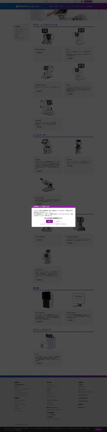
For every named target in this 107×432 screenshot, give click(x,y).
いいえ (57, 221)
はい (49, 221)
